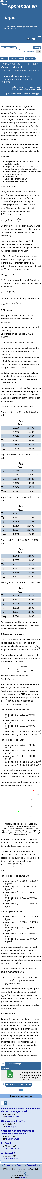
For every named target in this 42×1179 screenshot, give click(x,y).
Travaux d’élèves (16, 59)
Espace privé (31, 1165)
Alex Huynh (11, 1126)
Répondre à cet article (18, 1084)
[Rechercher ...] (27, 51)
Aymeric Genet (12, 1148)
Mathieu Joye (12, 1158)
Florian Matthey (13, 1117)
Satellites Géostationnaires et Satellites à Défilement (17, 1132)
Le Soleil (6, 1143)
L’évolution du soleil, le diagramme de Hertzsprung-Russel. (20, 1110)
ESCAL (22, 1177)
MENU (32, 39)
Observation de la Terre (14, 1121)
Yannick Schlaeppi (31, 94)
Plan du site (8, 1165)
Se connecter (10, 48)
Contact (19, 1165)
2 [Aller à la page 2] (5, 1102)
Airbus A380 (8, 1153)
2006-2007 (30, 59)
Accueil (4, 59)
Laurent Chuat (15, 94)
